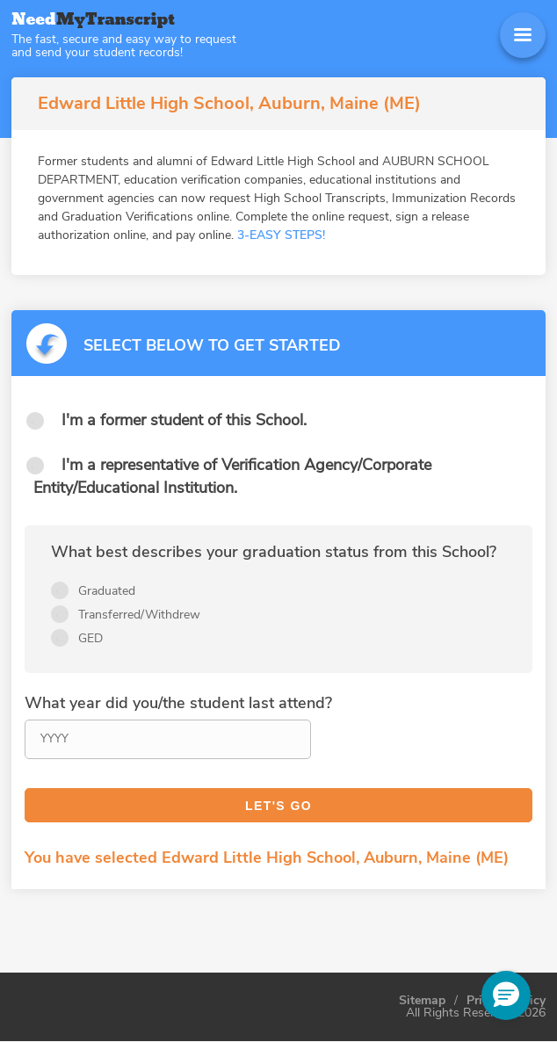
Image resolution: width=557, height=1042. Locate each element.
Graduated (106, 591)
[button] (506, 995)
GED (90, 638)
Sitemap (422, 1001)
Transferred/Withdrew (139, 614)
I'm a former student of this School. (184, 420)
